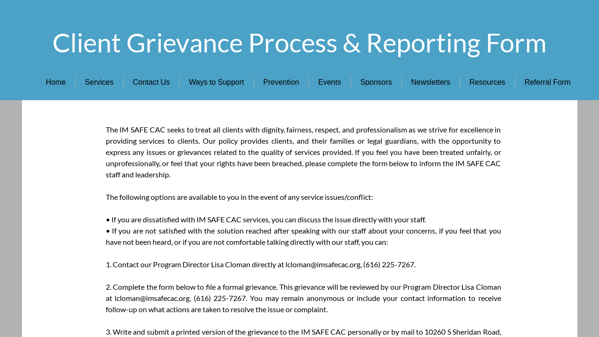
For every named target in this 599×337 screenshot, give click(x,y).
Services (99, 82)
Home (56, 82)
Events (329, 82)
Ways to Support (216, 82)
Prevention (281, 82)
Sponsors (376, 82)
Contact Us (151, 82)
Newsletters (431, 82)
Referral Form (548, 82)
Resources (487, 82)
